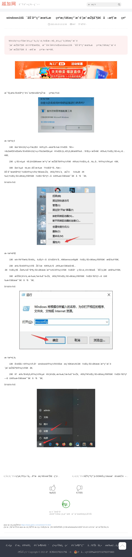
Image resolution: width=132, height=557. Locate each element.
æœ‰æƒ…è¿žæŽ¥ (114, 545)
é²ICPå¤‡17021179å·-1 (58, 552)
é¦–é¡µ (9, 545)
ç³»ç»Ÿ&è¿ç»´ (60, 545)
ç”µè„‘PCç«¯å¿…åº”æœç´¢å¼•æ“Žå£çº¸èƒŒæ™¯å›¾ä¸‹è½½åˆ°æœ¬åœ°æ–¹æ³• (55, 476)
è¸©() (79, 492)
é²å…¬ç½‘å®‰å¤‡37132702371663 (95, 552)
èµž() (52, 492)
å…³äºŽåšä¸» (95, 545)
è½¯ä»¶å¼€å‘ (41, 545)
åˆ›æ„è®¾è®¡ (22, 545)
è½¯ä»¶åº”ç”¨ (77, 545)
